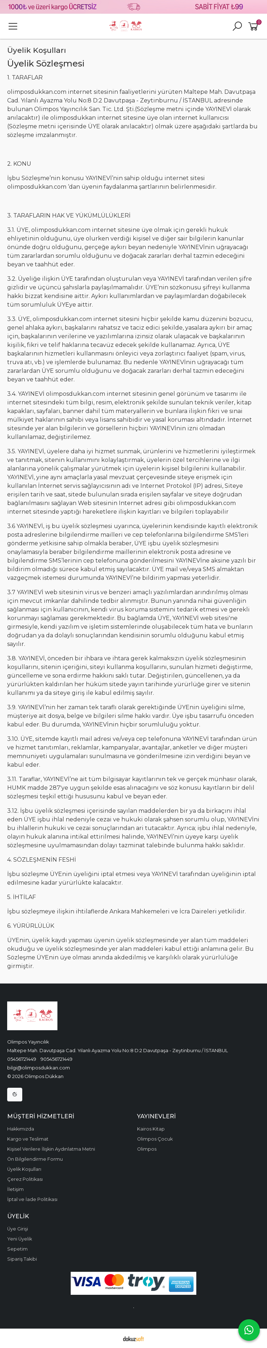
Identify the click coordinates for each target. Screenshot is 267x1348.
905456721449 (56, 1059)
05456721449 (21, 1059)
